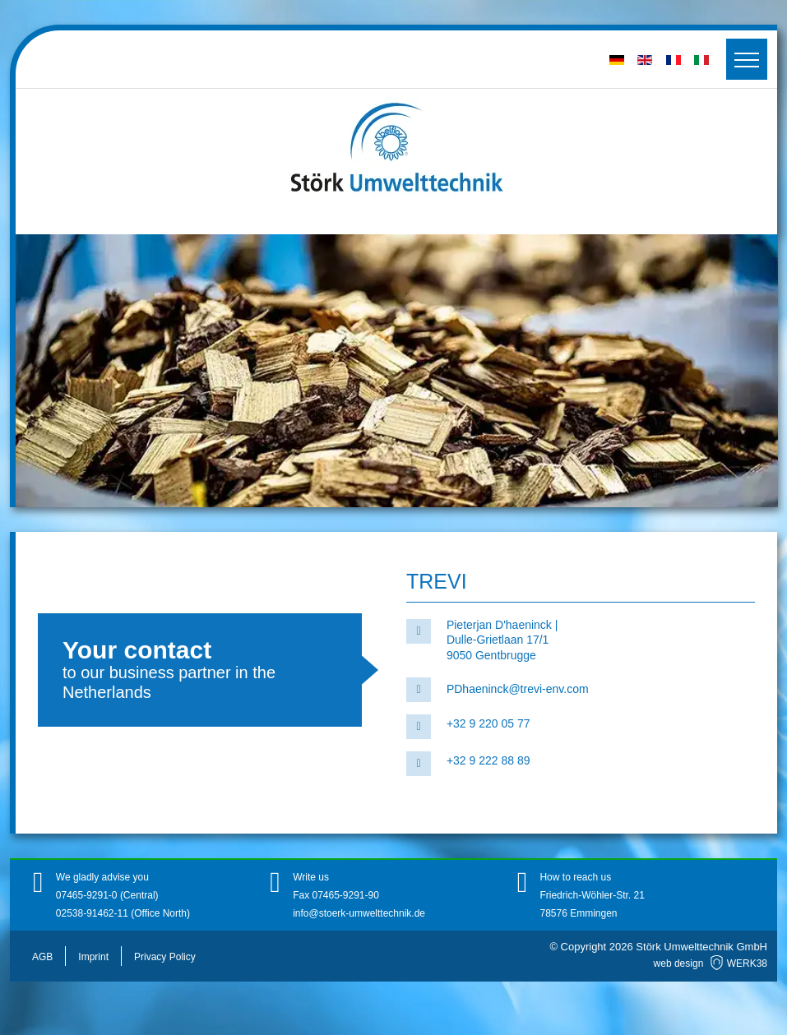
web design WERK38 (710, 963)
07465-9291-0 (88, 895)
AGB (42, 957)
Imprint (93, 957)
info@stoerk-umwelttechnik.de (359, 913)
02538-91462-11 (92, 913)
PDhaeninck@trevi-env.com (518, 688)
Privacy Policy (165, 957)
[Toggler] (746, 59)
